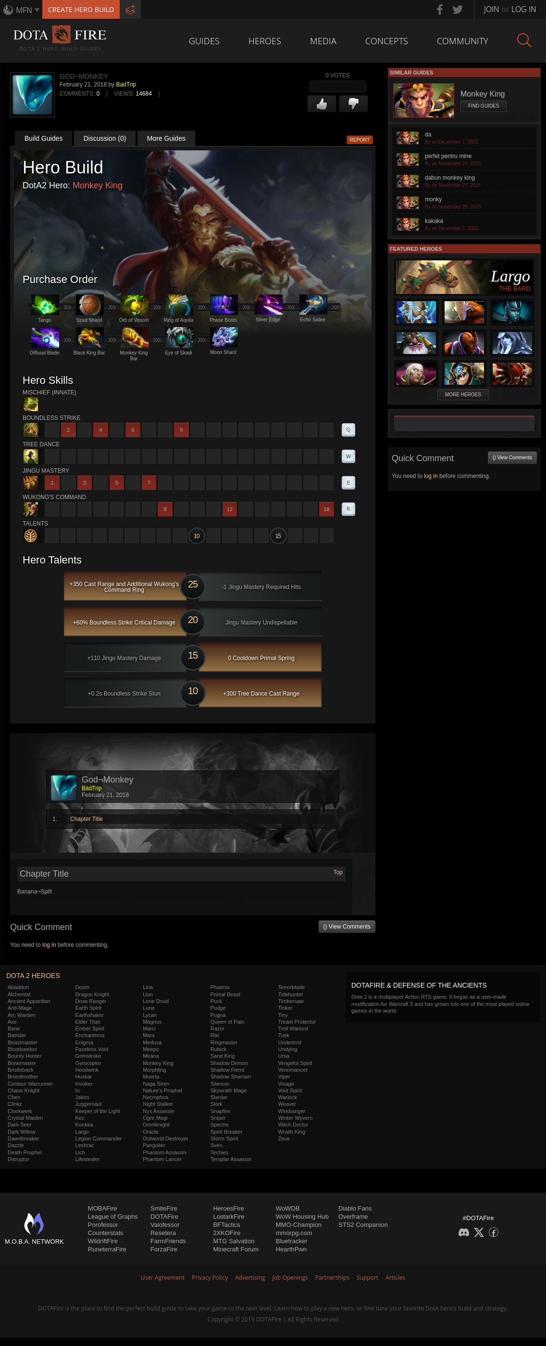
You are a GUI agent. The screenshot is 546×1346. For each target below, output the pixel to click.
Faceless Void (91, 1049)
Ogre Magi (155, 1118)
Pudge (218, 1008)
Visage (286, 1084)
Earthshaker (89, 1015)
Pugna (218, 1015)
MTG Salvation (233, 1241)
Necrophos (155, 1097)
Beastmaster (22, 1042)
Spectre (220, 1124)
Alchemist (19, 994)
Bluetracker (292, 1241)
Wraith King (291, 1132)
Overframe (353, 1216)
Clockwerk (20, 1111)
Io (77, 1090)
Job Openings (290, 1277)
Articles (395, 1277)
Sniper (218, 1118)
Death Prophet (25, 1152)
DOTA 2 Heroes (33, 975)
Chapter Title (86, 819)
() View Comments (347, 926)
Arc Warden (22, 1015)
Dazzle (16, 1145)
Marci (149, 1028)
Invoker (84, 1084)
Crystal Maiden (25, 1118)
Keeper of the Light (97, 1111)
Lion (148, 994)
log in (49, 945)
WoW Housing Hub (302, 1216)
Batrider (17, 1035)
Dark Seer (20, 1124)
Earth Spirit (88, 1008)
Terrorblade (291, 987)
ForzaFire (163, 1249)
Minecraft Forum (236, 1249)
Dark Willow (22, 1132)
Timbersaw (290, 1001)
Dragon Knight (92, 994)
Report (360, 140)
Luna (148, 1008)
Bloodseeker (22, 1049)
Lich (80, 1152)
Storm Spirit (224, 1138)
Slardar (219, 1097)
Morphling (154, 1070)
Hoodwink (87, 1070)
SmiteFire (163, 1208)
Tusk (283, 1035)
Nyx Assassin (158, 1111)
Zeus (283, 1138)
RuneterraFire (107, 1249)
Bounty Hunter (24, 1056)
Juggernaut (88, 1104)
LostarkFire (228, 1216)
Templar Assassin (231, 1159)
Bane (14, 1028)
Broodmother (23, 1076)
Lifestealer (87, 1159)
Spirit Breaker (227, 1132)
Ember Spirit (90, 1028)
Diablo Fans (355, 1208)
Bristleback (21, 1070)
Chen (14, 1097)
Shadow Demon (229, 1063)
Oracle (150, 1132)
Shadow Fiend (227, 1070)
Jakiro (82, 1097)
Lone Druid (156, 1001)
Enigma (84, 1042)
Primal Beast (225, 994)
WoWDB (288, 1208)
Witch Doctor (293, 1124)
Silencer (220, 1084)
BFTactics (226, 1224)
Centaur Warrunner (30, 1084)
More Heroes (463, 394)
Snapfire (220, 1111)
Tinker (285, 1008)
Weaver (287, 1104)
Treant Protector (297, 1022)
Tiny (282, 1015)
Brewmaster (22, 1063)
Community (462, 41)
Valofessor (164, 1224)
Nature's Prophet (162, 1090)
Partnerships (332, 1277)
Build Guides (43, 138)
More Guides (166, 138)
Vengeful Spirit (295, 1063)
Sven (217, 1145)
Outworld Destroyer (165, 1138)
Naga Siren (156, 1084)
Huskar (83, 1076)
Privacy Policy (210, 1277)
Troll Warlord (293, 1028)
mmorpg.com (294, 1232)
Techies (219, 1152)
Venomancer (293, 1070)
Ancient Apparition (29, 1001)
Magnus (152, 1022)
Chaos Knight (23, 1090)
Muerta (151, 1076)
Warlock (287, 1097)
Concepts (386, 41)
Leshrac (84, 1145)
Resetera (163, 1232)
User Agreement (163, 1277)
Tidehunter (290, 994)
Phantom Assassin (164, 1152)
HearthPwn (291, 1249)
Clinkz (15, 1104)
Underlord (289, 1042)
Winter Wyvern (295, 1118)
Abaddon (18, 987)
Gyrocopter (88, 1063)
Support (367, 1277)
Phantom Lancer (162, 1159)
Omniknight (156, 1124)
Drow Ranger (91, 1001)
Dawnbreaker (23, 1138)
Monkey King (98, 185)
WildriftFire (103, 1241)
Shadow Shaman (231, 1076)
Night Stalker (158, 1104)
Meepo (151, 1049)
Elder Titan (88, 1022)
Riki (215, 1035)
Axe (12, 1022)
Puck (216, 1001)
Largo (82, 1132)
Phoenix (220, 987)
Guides (204, 41)
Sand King (223, 1056)
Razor (217, 1028)
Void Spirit (290, 1090)
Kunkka (84, 1124)
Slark (217, 1104)
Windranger (291, 1111)
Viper (284, 1076)
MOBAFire (102, 1208)
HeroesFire (228, 1208)
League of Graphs (113, 1216)
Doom (82, 987)
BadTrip (126, 84)
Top (338, 872)
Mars (148, 1035)
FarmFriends (168, 1241)
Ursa (283, 1056)
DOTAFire (164, 1216)
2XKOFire (226, 1232)
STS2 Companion (363, 1224)
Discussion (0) (105, 138)
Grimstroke (88, 1056)
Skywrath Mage (229, 1090)
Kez (80, 1118)
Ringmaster (224, 1042)
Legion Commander (98, 1138)
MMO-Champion (299, 1224)
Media (323, 41)
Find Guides (483, 106)
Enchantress (90, 1035)
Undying (287, 1049)
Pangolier (154, 1145)
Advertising (250, 1277)
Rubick (219, 1049)
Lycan (150, 1015)
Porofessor (103, 1224)
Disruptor (18, 1159)
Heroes (264, 41)
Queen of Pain (227, 1022)
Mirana (151, 1056)
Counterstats (106, 1232)
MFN (24, 10)
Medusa (152, 1042)
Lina (148, 987)
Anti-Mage (20, 1008)
